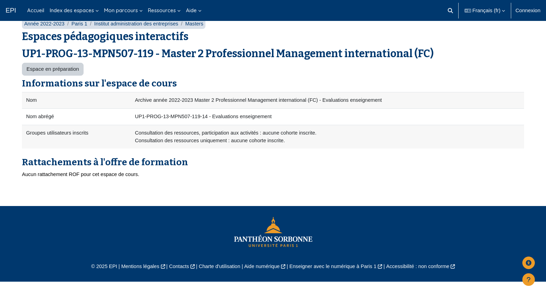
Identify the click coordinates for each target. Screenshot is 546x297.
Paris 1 (81, 37)
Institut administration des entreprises (139, 37)
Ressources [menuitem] (162, 10)
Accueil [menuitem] (35, 10)
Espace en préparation (52, 83)
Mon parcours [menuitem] (121, 10)
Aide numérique (261, 281)
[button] (450, 10)
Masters (198, 37)
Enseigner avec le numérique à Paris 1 (335, 281)
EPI (11, 10)
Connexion (527, 10)
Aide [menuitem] (191, 10)
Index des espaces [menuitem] (72, 10)
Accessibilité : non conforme (422, 281)
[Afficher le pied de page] (528, 279)
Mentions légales (136, 281)
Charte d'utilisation (217, 281)
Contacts (176, 281)
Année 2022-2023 (44, 37)
